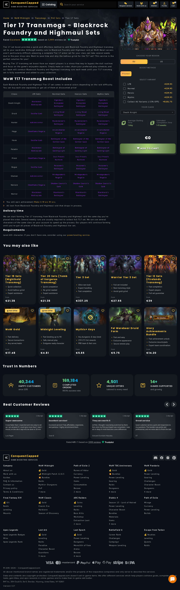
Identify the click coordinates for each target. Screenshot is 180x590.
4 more (112, 492)
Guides (6, 477)
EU (134, 61)
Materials (113, 517)
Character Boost (152, 484)
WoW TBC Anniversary (120, 465)
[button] (164, 4)
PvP (40, 488)
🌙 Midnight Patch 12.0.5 (51, 474)
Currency (78, 474)
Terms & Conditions (13, 492)
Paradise (43, 545)
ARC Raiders (80, 497)
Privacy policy (10, 488)
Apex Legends (10, 530)
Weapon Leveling (117, 545)
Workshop (79, 517)
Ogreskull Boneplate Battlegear (59, 103)
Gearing (113, 481)
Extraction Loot (82, 520)
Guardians (44, 552)
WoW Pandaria (151, 465)
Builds (147, 513)
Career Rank (115, 534)
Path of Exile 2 (82, 465)
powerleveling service (78, 235)
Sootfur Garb (36, 113)
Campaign (114, 542)
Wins (5, 538)
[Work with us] (141, 4)
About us (7, 470)
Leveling (7, 509)
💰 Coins (78, 502)
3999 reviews (94, 442)
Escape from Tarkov (154, 530)
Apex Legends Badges (14, 534)
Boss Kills (79, 513)
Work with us (10, 474)
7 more (42, 492)
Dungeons (114, 488)
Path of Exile (151, 497)
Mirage (147, 502)
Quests (147, 542)
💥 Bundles (44, 477)
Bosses (77, 488)
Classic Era (44, 506)
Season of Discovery (49, 513)
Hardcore (43, 509)
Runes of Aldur (81, 470)
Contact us (8, 484)
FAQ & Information (12, 481)
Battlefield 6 (116, 530)
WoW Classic (45, 497)
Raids (41, 481)
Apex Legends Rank (13, 542)
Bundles (113, 513)
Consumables (80, 484)
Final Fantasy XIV (12, 497)
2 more (77, 492)
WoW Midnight (46, 465)
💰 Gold (42, 470)
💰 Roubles (149, 534)
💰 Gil (6, 502)
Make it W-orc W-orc (44, 202)
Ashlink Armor (36, 122)
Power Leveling (81, 477)
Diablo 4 (113, 497)
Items (76, 481)
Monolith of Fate (82, 545)
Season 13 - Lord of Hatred (122, 502)
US (161, 61)
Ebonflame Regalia (36, 131)
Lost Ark (43, 530)
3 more (112, 524)
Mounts (7, 513)
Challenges (149, 481)
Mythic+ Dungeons (48, 484)
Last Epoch (79, 530)
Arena (77, 549)
